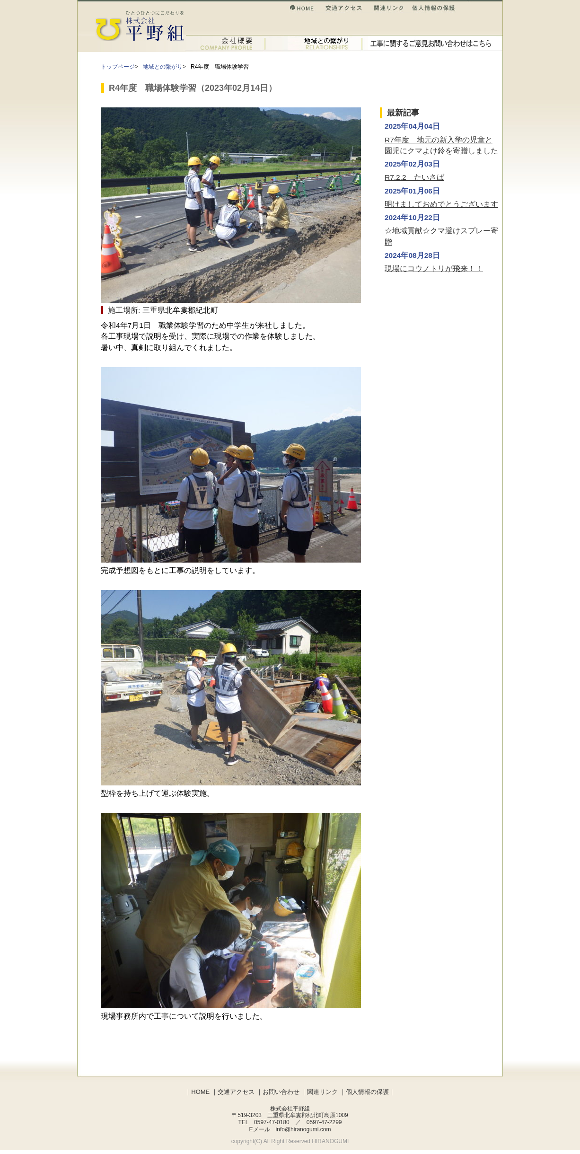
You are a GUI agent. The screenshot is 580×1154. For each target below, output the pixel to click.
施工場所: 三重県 (136, 310)
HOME (307, 9)
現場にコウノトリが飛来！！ (434, 268)
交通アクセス (349, 9)
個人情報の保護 (434, 9)
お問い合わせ (432, 43)
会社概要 (226, 43)
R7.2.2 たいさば (414, 177)
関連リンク (393, 9)
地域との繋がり (163, 66)
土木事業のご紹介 (318, 43)
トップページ (118, 66)
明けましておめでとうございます (441, 204)
